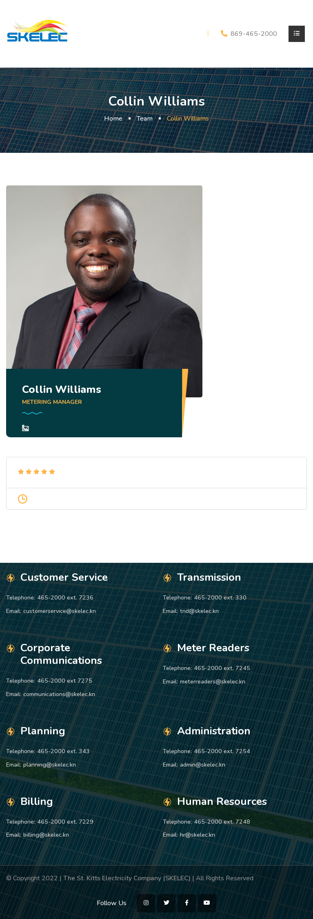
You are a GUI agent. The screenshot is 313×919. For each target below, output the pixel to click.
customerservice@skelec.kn (59, 611)
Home (113, 118)
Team (145, 118)
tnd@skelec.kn (199, 611)
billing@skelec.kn (46, 835)
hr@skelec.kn (197, 835)
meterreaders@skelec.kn (212, 681)
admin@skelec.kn (202, 764)
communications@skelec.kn (59, 694)
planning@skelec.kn (49, 764)
